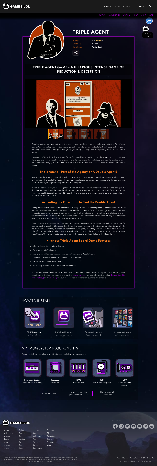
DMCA (143, 458)
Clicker (21, 430)
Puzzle (35, 442)
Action (102, 15)
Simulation (51, 436)
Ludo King (52, 278)
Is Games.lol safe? (50, 393)
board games (78, 275)
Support (141, 7)
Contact (128, 7)
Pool (34, 439)
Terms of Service (122, 458)
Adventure (114, 15)
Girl (20, 442)
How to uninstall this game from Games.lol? (78, 393)
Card (6, 442)
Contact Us (150, 458)
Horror (21, 448)
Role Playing (37, 448)
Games (105, 7)
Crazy (21, 436)
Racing (35, 445)
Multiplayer (147, 15)
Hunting (36, 430)
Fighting (22, 439)
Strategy (50, 442)
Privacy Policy (134, 458)
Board (95, 44)
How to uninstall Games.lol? (107, 393)
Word (49, 445)
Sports (49, 439)
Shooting (50, 430)
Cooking (22, 433)
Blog (117, 7)
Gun (20, 445)
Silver (49, 433)
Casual (127, 15)
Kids (136, 15)
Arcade (7, 436)
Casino (7, 445)
